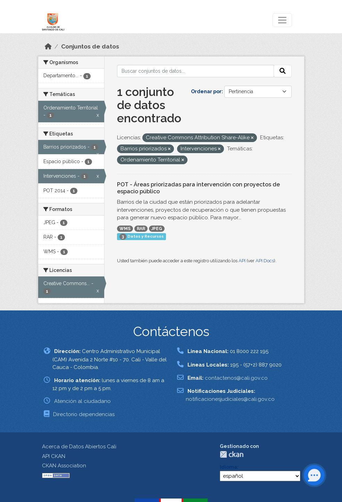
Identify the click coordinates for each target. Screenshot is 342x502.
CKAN (231, 454)
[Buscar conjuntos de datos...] (195, 71)
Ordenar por (206, 91)
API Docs (265, 260)
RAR (141, 228)
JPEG (156, 228)
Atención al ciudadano (82, 401)
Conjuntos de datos (90, 46)
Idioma (228, 467)
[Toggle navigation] (282, 20)
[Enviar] (283, 71)
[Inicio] (48, 46)
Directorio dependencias (84, 414)
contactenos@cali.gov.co (236, 378)
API (242, 260)
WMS (125, 228)
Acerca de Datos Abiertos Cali (79, 446)
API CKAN (53, 456)
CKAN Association (64, 466)
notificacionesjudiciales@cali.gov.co (230, 399)
